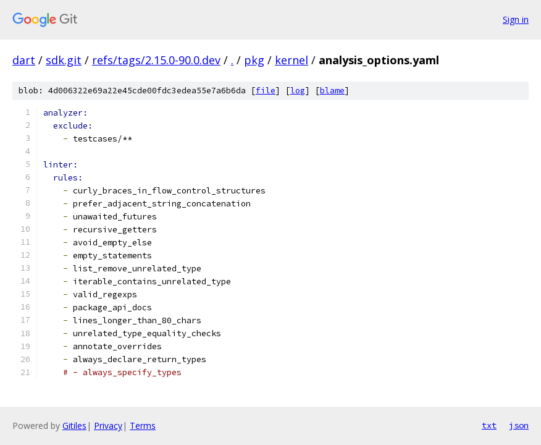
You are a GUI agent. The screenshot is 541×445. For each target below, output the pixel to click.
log (297, 90)
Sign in (516, 19)
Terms (143, 425)
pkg (254, 60)
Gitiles (74, 425)
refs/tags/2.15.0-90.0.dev (156, 60)
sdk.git (64, 60)
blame (332, 90)
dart (23, 60)
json (519, 425)
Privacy (108, 425)
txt (489, 425)
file (265, 90)
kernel (291, 60)
